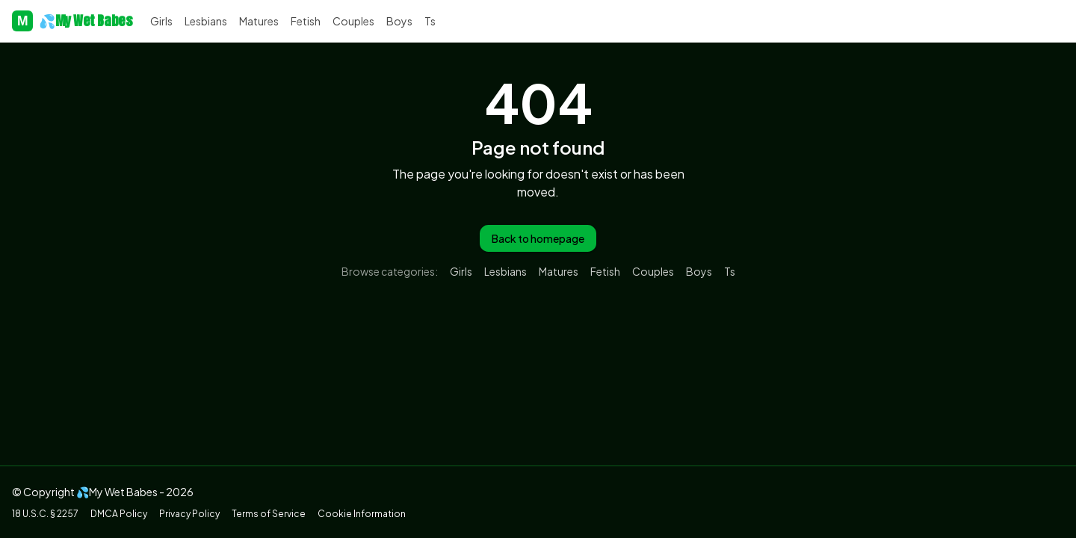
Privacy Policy (189, 513)
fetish (306, 21)
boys (399, 21)
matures (259, 21)
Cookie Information (362, 513)
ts (430, 21)
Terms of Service (269, 513)
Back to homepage (538, 238)
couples (353, 21)
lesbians (206, 21)
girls (161, 21)
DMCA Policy (118, 513)
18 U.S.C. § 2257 (45, 513)
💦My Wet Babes (72, 20)
